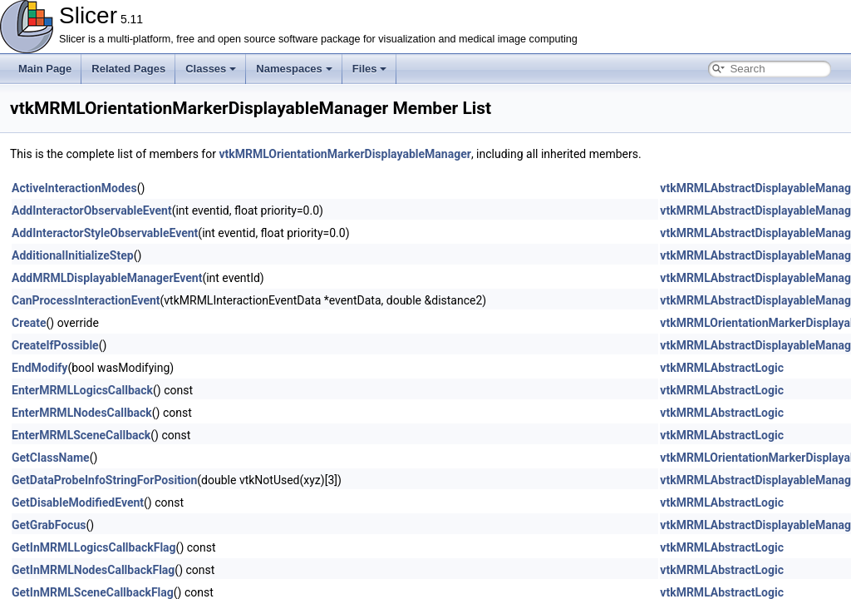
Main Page (44, 68)
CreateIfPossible (55, 345)
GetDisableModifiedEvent (78, 502)
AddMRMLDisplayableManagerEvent (107, 278)
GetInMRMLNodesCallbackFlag (93, 570)
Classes (210, 68)
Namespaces (294, 68)
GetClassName (51, 457)
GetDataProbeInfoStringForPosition (104, 480)
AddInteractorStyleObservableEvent (105, 233)
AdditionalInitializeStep (73, 255)
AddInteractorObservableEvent (92, 210)
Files (369, 68)
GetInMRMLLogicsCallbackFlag (94, 547)
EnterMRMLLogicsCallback (82, 390)
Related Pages (128, 68)
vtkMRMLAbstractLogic (722, 367)
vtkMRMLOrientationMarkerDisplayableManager (344, 154)
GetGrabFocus (49, 525)
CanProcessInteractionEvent (86, 300)
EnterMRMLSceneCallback (81, 435)
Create (29, 322)
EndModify (39, 367)
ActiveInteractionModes (74, 188)
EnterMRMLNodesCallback (82, 412)
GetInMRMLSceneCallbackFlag (93, 592)
